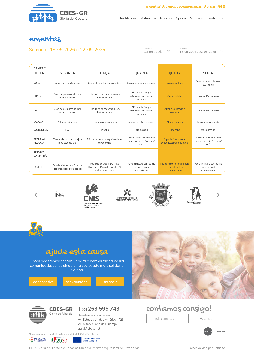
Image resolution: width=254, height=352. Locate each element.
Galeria (166, 18)
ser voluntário (76, 282)
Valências (148, 18)
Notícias (196, 18)
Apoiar (180, 18)
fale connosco (164, 318)
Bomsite (219, 348)
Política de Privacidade (124, 348)
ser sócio (110, 282)
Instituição (128, 18)
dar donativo (43, 282)
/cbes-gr (206, 318)
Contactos (215, 18)
